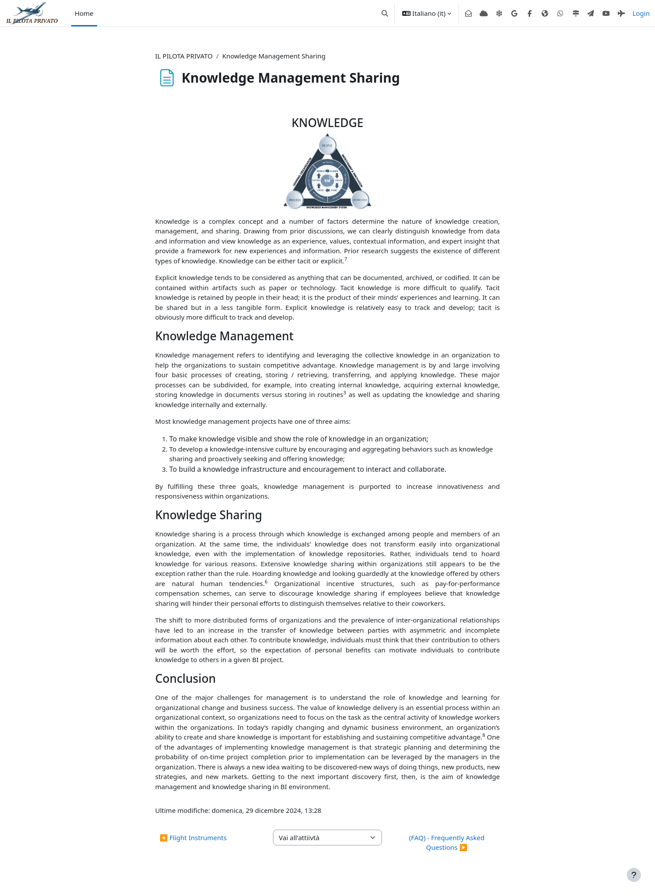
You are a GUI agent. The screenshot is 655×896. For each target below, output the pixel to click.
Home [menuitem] (84, 13)
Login (641, 13)
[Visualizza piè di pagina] (634, 875)
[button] (385, 13)
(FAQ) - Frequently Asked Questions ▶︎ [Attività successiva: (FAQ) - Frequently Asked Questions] (446, 842)
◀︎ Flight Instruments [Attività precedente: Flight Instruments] (193, 837)
